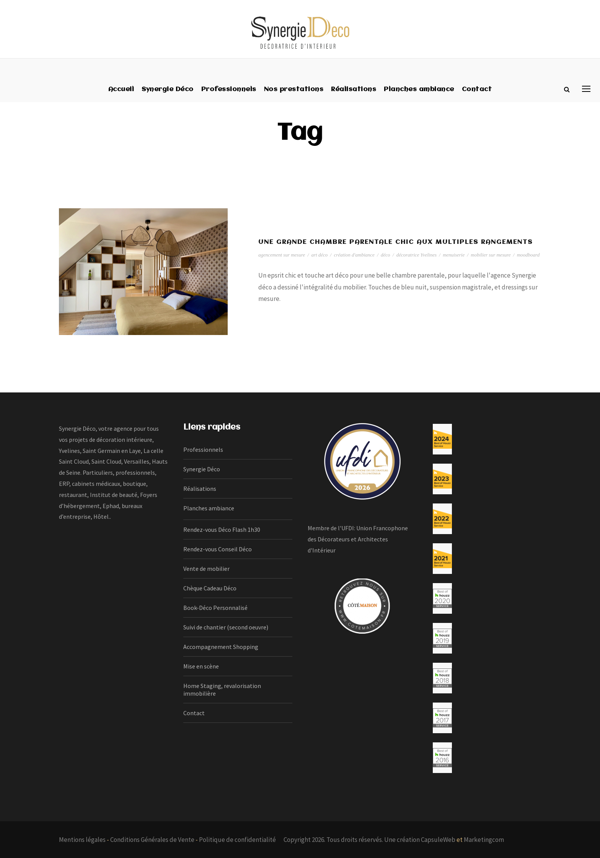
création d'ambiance (354, 255)
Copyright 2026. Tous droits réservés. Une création (352, 839)
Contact (477, 89)
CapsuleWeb (438, 839)
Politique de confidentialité (237, 839)
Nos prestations (294, 89)
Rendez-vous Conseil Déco (217, 549)
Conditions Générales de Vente (152, 839)
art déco (319, 255)
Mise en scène (201, 666)
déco (385, 255)
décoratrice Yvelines (416, 255)
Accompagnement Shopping (220, 646)
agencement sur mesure (281, 255)
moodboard (528, 255)
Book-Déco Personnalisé (215, 607)
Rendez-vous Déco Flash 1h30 (221, 529)
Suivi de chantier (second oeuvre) (225, 627)
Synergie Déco (168, 89)
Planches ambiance (419, 89)
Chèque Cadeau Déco (209, 588)
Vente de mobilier (206, 568)
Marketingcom (484, 839)
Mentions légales (82, 839)
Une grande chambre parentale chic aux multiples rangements (395, 242)
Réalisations (353, 89)
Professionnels (228, 89)
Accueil (121, 89)
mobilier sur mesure (490, 255)
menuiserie (454, 255)
